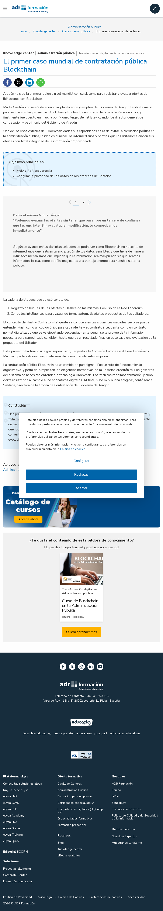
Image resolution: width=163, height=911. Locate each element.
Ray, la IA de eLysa (15, 790)
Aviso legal (45, 897)
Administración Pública (73, 790)
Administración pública (76, 31)
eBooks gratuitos (69, 855)
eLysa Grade (11, 828)
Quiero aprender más (81, 632)
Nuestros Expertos (124, 836)
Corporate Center (15, 875)
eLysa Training (13, 835)
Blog (61, 843)
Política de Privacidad (17, 897)
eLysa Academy (13, 816)
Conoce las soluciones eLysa (22, 784)
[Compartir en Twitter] (18, 82)
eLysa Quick (11, 841)
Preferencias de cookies (106, 897)
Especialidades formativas (75, 819)
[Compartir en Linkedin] (29, 82)
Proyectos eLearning (17, 869)
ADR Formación (122, 784)
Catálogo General (70, 784)
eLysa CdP (10, 809)
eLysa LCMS (11, 803)
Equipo (116, 790)
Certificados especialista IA (76, 803)
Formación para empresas (75, 796)
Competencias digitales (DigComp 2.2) (80, 810)
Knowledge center (44, 31)
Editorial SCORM (15, 852)
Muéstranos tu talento (127, 843)
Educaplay (119, 803)
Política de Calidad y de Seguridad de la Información (135, 817)
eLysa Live (10, 822)
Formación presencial (72, 825)
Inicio (24, 31)
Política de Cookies (71, 897)
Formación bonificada (17, 881)
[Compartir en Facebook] (7, 82)
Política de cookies (72, 449)
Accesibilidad (136, 897)
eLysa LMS (10, 796)
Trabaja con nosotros (126, 809)
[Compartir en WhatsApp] (40, 82)
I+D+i (115, 796)
